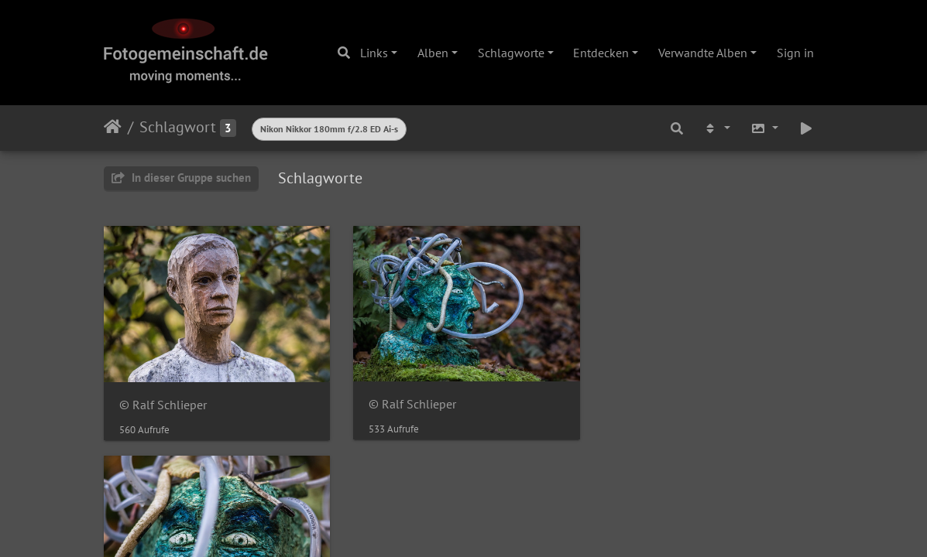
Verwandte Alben (702, 52)
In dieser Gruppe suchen (181, 177)
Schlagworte (511, 52)
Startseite (113, 126)
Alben (432, 52)
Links (374, 52)
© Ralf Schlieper (163, 404)
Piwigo (495, 479)
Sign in (795, 52)
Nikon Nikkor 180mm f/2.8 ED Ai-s (329, 129)
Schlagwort (177, 127)
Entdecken (601, 52)
